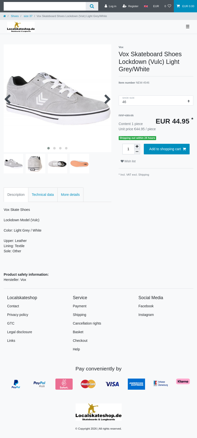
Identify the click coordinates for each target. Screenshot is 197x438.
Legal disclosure (19, 332)
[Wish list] (168, 6)
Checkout (80, 341)
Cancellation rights (87, 323)
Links (11, 341)
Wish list (128, 161)
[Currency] (156, 6)
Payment (79, 306)
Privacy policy (17, 315)
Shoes (14, 16)
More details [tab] (70, 195)
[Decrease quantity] (137, 151)
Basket (78, 332)
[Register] (130, 6)
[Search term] (45, 6)
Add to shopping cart (167, 149)
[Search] (92, 6)
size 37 (28, 16)
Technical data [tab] (43, 195)
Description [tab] (16, 195)
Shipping (143, 174)
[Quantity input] (128, 149)
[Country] (145, 6)
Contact (13, 306)
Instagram (146, 315)
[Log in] (110, 6)
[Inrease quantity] (137, 146)
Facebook (145, 306)
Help (76, 349)
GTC (11, 323)
